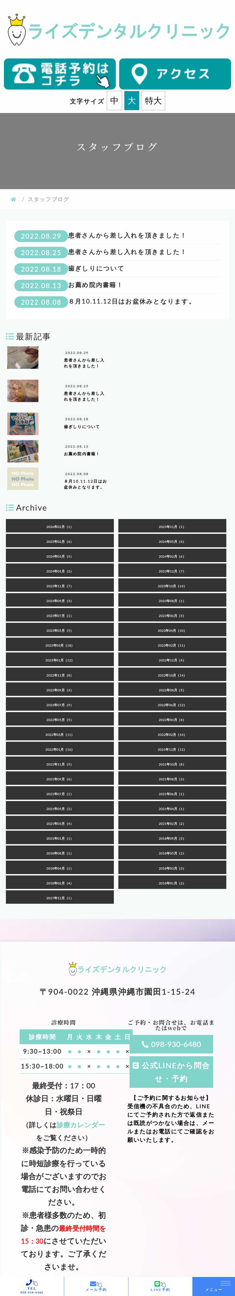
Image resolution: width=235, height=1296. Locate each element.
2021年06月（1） (172, 752)
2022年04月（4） (172, 678)
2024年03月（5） (59, 514)
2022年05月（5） (59, 678)
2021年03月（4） (59, 782)
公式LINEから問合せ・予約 (176, 1030)
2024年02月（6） (172, 514)
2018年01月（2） (172, 841)
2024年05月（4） (172, 499)
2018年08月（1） (59, 811)
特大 (153, 100)
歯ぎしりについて (96, 268)
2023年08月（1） (172, 559)
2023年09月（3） (59, 559)
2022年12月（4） (172, 618)
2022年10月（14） (172, 633)
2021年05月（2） (59, 767)
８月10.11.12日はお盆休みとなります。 (131, 301)
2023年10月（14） (172, 544)
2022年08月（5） (172, 648)
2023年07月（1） (59, 574)
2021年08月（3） (172, 737)
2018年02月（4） (59, 841)
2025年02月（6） (59, 499)
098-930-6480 (176, 1002)
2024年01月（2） (59, 529)
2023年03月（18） (60, 604)
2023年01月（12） (60, 618)
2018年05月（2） (172, 811)
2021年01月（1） (59, 797)
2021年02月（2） (172, 782)
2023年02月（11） (172, 604)
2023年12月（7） (172, 529)
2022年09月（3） (59, 648)
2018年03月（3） (172, 826)
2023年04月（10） (172, 589)
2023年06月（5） (172, 574)
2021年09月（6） (59, 737)
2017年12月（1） (59, 856)
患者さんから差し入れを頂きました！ (127, 235)
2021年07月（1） (59, 752)
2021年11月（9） (59, 722)
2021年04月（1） (172, 767)
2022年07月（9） (59, 663)
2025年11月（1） (172, 485)
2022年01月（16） (60, 707)
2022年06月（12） (172, 663)
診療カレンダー (81, 1083)
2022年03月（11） (60, 693)
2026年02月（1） (59, 485)
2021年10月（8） (172, 722)
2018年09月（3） (172, 797)
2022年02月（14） (172, 693)
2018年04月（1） (59, 826)
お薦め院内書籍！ (95, 284)
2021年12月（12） (172, 707)
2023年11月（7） (59, 544)
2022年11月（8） (59, 633)
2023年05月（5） (59, 589)
